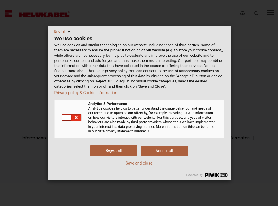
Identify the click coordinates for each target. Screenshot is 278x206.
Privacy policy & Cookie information (85, 92)
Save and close (139, 163)
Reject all (114, 150)
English (62, 31)
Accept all (164, 150)
